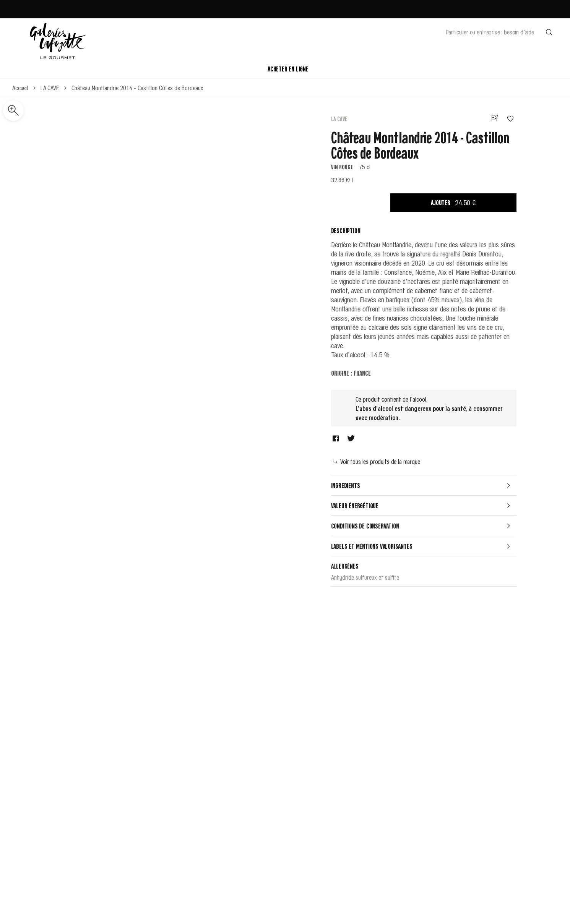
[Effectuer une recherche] (549, 32)
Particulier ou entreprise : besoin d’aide (490, 32)
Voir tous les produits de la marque (376, 461)
